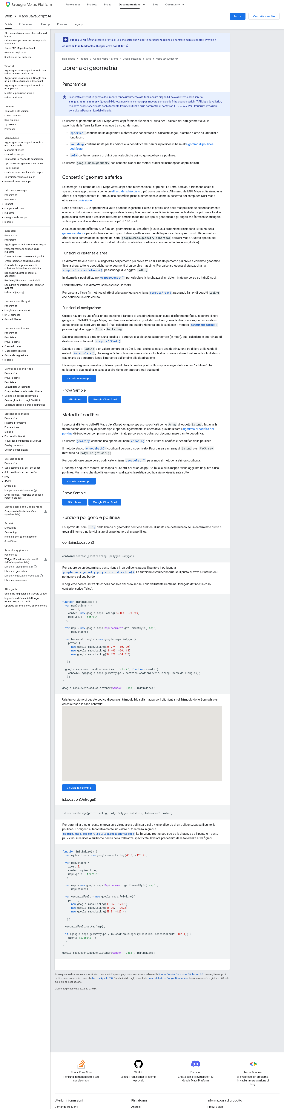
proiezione (85, 200)
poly (73, 155)
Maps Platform (32, 4)
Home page (68, 58)
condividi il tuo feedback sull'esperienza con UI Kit (93, 46)
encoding (77, 144)
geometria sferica (73, 233)
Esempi (45, 24)
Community (172, 4)
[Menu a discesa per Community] (184, 4)
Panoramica (73, 4)
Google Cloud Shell (105, 399)
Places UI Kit (78, 39)
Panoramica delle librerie (96, 110)
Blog (156, 4)
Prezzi (108, 4)
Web (8, 16)
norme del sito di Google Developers (168, 978)
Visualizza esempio (79, 378)
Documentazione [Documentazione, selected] (130, 4)
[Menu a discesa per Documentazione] (145, 4)
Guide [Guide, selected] (8, 24)
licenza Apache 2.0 (102, 978)
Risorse (62, 24)
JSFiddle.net (74, 399)
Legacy (78, 24)
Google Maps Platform (105, 58)
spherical (77, 133)
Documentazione (132, 58)
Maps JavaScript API (35, 16)
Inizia (237, 16)
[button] (24, 181)
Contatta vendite (264, 16)
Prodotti (92, 4)
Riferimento (26, 24)
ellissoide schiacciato (125, 191)
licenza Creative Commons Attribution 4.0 (181, 974)
